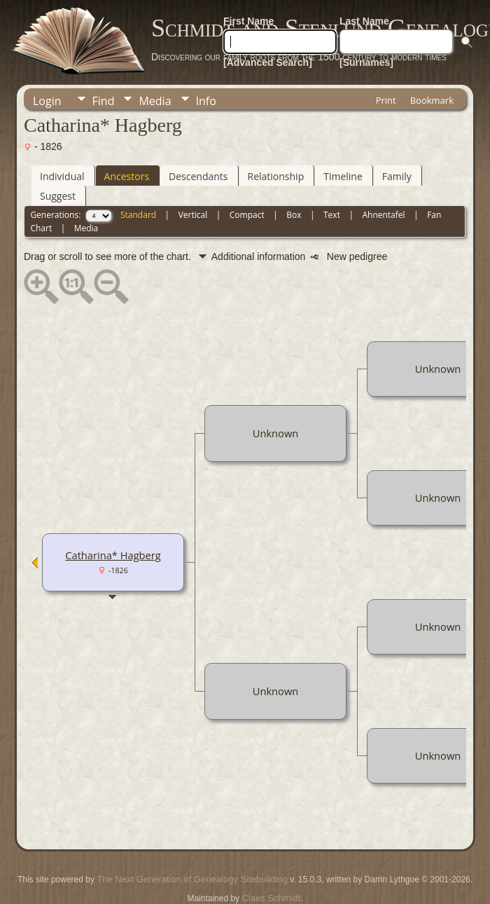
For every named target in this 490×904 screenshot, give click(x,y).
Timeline (343, 176)
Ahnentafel (383, 215)
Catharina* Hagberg (113, 555)
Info (206, 101)
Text (331, 215)
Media (155, 101)
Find (103, 101)
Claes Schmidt (270, 898)
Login (47, 101)
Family (397, 176)
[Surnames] (366, 62)
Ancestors (126, 176)
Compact (247, 215)
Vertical (193, 215)
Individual (62, 176)
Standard (138, 215)
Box (293, 215)
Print (386, 100)
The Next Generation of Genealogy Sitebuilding (192, 879)
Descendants (198, 176)
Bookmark (432, 100)
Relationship (276, 176)
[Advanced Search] (267, 62)
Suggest (58, 196)
